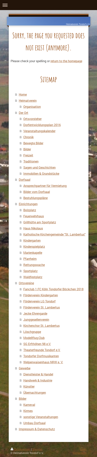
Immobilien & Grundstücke (41, 173)
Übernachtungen (34, 392)
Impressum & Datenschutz (37, 429)
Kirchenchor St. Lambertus (41, 326)
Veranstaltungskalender (39, 131)
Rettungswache (34, 265)
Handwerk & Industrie (37, 380)
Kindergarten (32, 240)
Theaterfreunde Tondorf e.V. (41, 350)
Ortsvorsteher (32, 119)
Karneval (29, 405)
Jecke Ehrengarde (35, 313)
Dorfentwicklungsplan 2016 (42, 125)
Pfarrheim (30, 259)
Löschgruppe (32, 332)
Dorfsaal (24, 180)
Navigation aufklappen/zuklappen (48, 5)
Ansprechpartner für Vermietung (45, 186)
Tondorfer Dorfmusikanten (41, 356)
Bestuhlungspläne (35, 198)
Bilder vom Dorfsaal (36, 192)
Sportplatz (30, 271)
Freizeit (28, 155)
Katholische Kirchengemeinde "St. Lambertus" (54, 234)
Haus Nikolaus (33, 228)
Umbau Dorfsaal (34, 423)
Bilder (27, 149)
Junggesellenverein (36, 319)
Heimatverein (28, 100)
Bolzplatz (29, 210)
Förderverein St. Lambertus (41, 307)
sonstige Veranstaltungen (40, 417)
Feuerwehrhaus (33, 216)
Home (23, 94)
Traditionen (31, 161)
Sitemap (37, 449)
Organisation (32, 107)
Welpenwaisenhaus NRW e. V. (43, 362)
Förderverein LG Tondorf (39, 301)
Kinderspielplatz (34, 246)
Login (83, 449)
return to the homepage (66, 61)
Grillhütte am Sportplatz (39, 222)
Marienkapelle (32, 253)
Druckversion (21, 449)
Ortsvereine (26, 283)
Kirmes (28, 411)
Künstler (29, 386)
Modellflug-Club (34, 338)
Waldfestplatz (32, 277)
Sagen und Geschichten (39, 167)
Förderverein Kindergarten (40, 295)
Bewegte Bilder (33, 143)
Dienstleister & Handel (38, 374)
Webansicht (80, 453)
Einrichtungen (28, 204)
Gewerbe (24, 368)
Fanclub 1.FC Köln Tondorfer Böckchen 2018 (53, 289)
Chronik (28, 137)
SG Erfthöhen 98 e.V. (37, 344)
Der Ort (23, 113)
